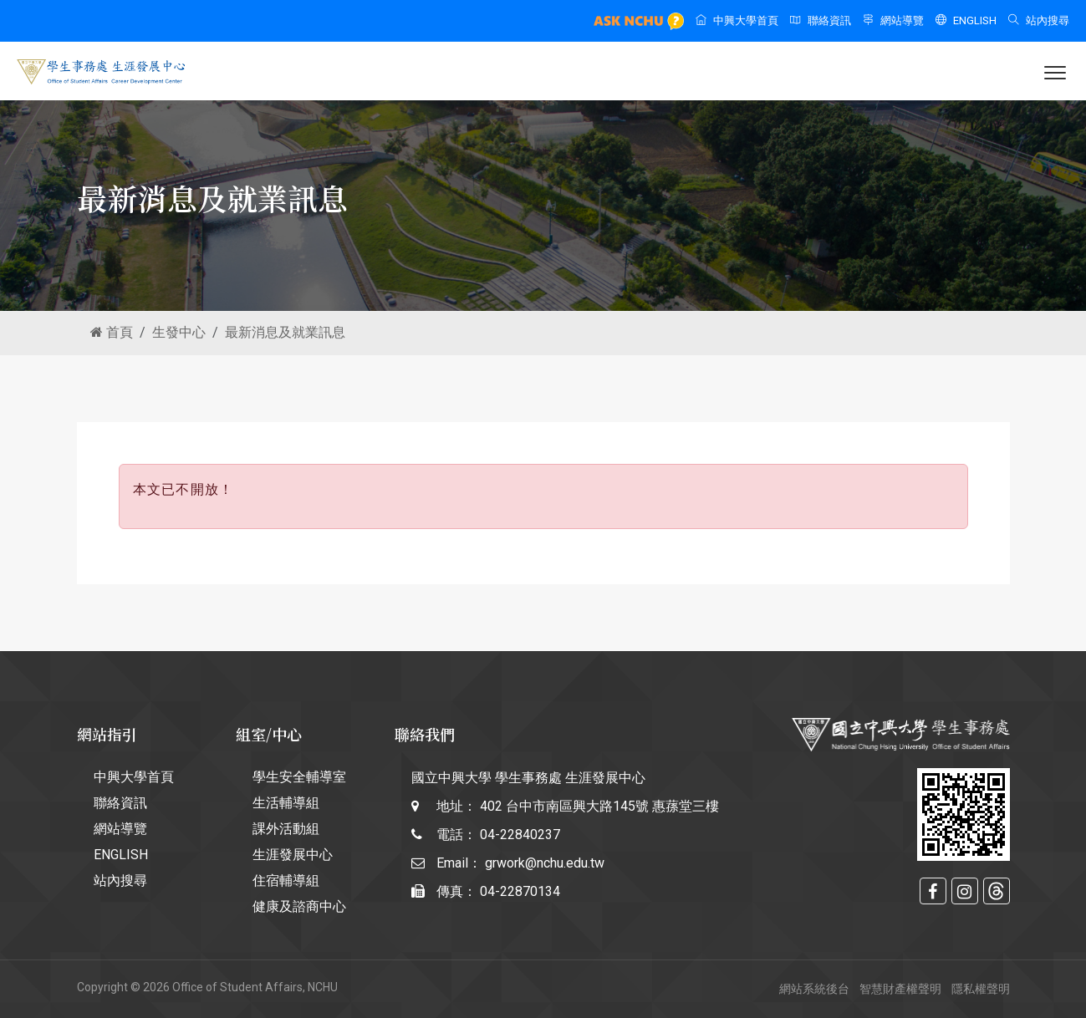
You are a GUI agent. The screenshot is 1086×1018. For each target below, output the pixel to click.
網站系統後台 (814, 988)
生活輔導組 (285, 803)
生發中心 (179, 332)
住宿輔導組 (285, 880)
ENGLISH (966, 20)
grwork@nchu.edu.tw (544, 863)
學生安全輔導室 (299, 777)
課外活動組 (285, 829)
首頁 (111, 332)
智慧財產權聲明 (900, 988)
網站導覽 (893, 20)
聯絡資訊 (820, 20)
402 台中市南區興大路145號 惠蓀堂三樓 (599, 806)
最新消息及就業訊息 (285, 332)
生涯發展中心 (292, 855)
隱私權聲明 (980, 988)
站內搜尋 (1038, 20)
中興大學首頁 (737, 20)
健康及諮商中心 (299, 906)
